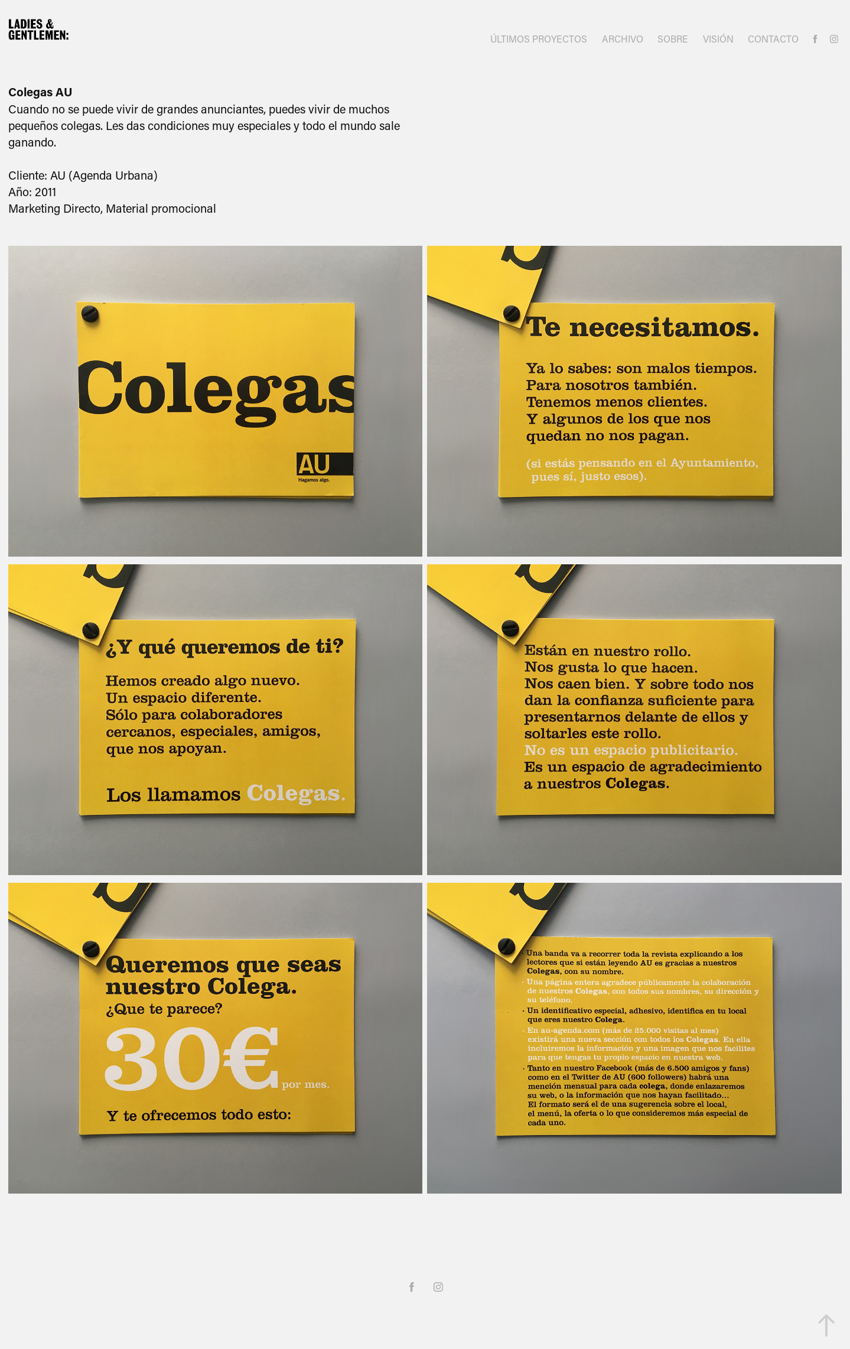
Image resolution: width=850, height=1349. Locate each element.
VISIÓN (718, 38)
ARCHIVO (622, 38)
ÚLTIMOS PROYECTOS (538, 38)
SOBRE (672, 38)
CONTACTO (773, 38)
